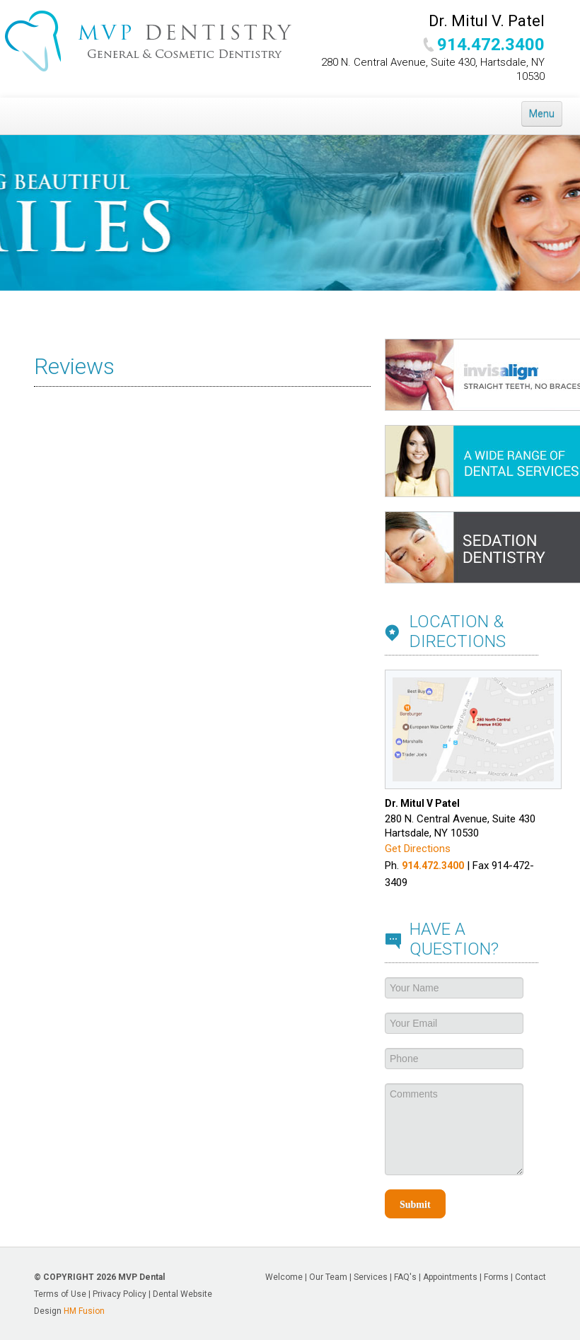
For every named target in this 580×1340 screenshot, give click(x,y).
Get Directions (418, 848)
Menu (542, 114)
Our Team (328, 1277)
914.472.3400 (491, 44)
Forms (496, 1277)
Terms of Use (60, 1294)
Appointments (450, 1277)
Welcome (284, 1277)
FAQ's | (408, 1277)
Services (371, 1277)
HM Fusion (84, 1311)
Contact (530, 1277)
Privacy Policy (119, 1294)
